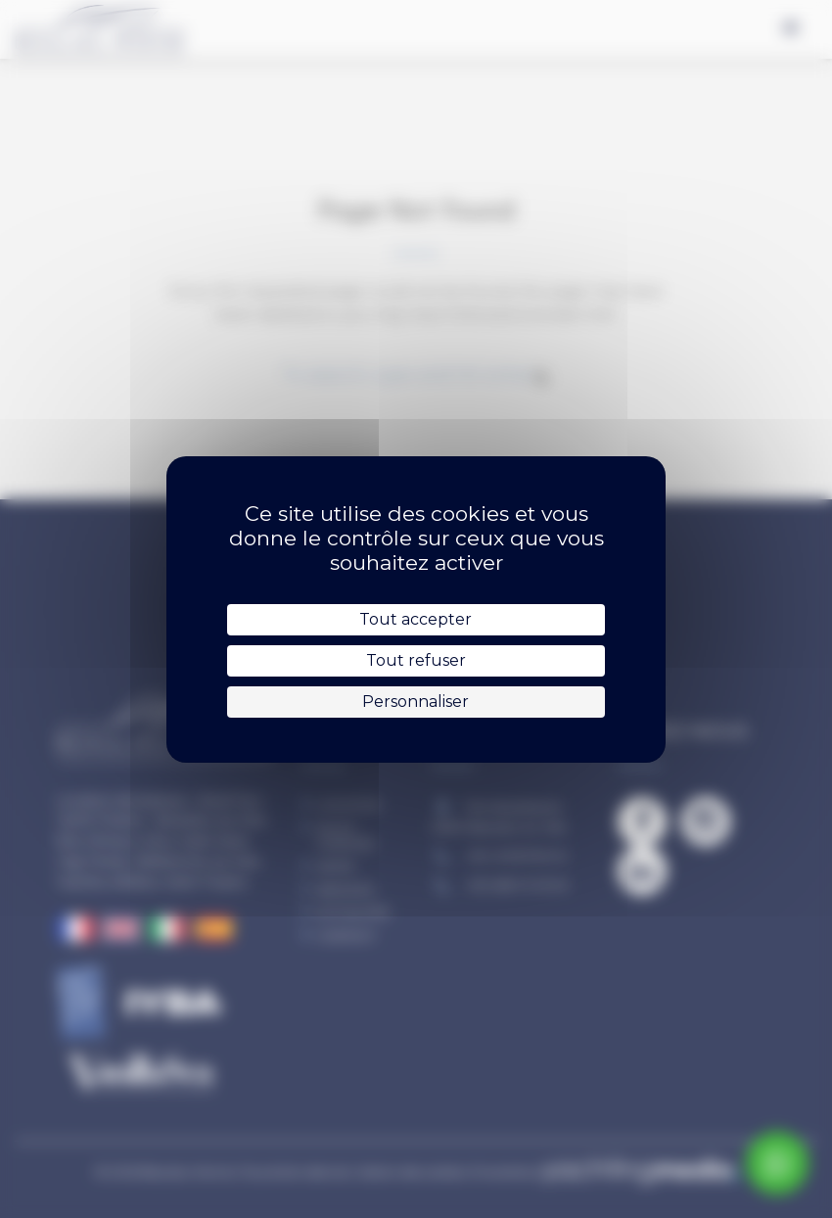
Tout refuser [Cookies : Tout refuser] (416, 660)
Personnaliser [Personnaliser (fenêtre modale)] (415, 701)
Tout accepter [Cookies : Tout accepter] (415, 619)
